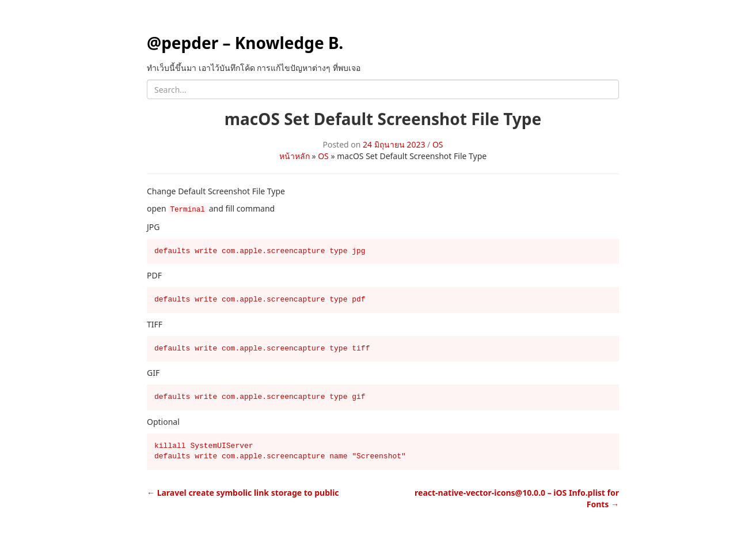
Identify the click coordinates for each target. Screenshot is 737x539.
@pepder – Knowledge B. (245, 43)
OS (437, 144)
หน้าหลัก (294, 155)
